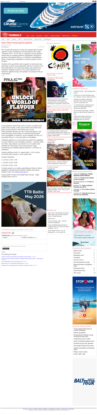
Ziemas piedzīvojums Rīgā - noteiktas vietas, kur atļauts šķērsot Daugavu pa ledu (84, 112)
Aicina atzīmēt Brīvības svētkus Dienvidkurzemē (11, 262)
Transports (14, 39)
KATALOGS (39, 35)
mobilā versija (22, 1)
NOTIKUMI (74, 35)
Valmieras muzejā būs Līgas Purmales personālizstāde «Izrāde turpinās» (16, 257)
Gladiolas (3, 253)
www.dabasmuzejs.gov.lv (19, 172)
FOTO (27, 35)
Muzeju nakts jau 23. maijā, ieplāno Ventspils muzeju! (12, 264)
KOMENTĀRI (6, 233)
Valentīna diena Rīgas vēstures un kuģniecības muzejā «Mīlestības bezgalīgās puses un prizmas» (83, 118)
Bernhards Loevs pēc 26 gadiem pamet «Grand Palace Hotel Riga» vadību (16, 266)
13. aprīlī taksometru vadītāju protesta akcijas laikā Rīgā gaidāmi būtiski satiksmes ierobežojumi (84, 106)
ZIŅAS (32, 35)
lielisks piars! (51, 218)
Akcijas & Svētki (38, 39)
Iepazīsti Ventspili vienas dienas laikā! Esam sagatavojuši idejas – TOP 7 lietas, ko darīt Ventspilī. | (59, 189)
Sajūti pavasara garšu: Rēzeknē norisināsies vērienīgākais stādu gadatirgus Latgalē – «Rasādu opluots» (22, 259)
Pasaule (8, 39)
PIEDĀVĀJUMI (66, 35)
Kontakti (57, 409)
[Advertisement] (59, 200)
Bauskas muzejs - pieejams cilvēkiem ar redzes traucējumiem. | (58, 162)
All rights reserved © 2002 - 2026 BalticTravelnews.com (38, 410)
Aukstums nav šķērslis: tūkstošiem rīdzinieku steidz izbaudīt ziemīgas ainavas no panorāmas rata (83, 101)
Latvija (2, 39)
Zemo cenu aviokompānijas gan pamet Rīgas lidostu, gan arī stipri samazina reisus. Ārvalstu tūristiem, (58, 214)
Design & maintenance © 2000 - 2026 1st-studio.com (59, 410)
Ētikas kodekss (38, 409)
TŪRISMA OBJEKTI (55, 35)
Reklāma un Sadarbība (48, 409)
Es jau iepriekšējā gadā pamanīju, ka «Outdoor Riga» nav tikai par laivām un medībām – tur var (58, 226)
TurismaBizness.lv (47, 39)
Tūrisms (20, 39)
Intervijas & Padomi (28, 39)
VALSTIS (46, 35)
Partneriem (71, 409)
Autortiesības (64, 409)
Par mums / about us (28, 409)
